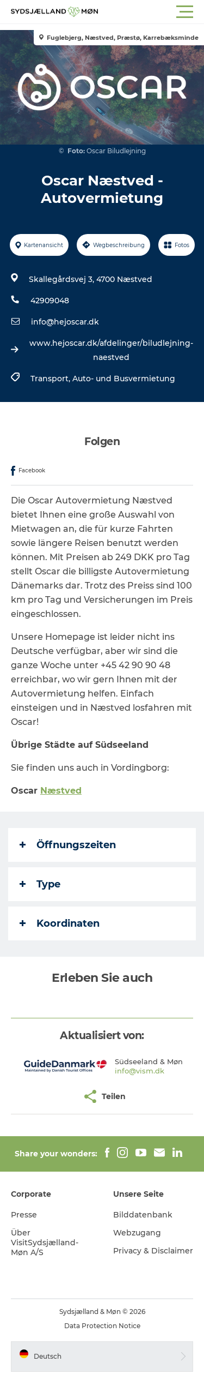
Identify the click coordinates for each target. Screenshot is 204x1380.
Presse (24, 1215)
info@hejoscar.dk (65, 322)
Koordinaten (60, 923)
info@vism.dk (139, 1070)
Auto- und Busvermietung (123, 378)
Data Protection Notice (102, 1326)
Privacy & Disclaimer (153, 1251)
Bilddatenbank (142, 1215)
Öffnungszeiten (68, 845)
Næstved (61, 790)
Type (40, 884)
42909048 (49, 300)
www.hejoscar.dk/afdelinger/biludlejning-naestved (111, 350)
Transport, (51, 378)
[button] (151, 12)
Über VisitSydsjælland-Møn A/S (44, 1242)
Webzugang (137, 1233)
